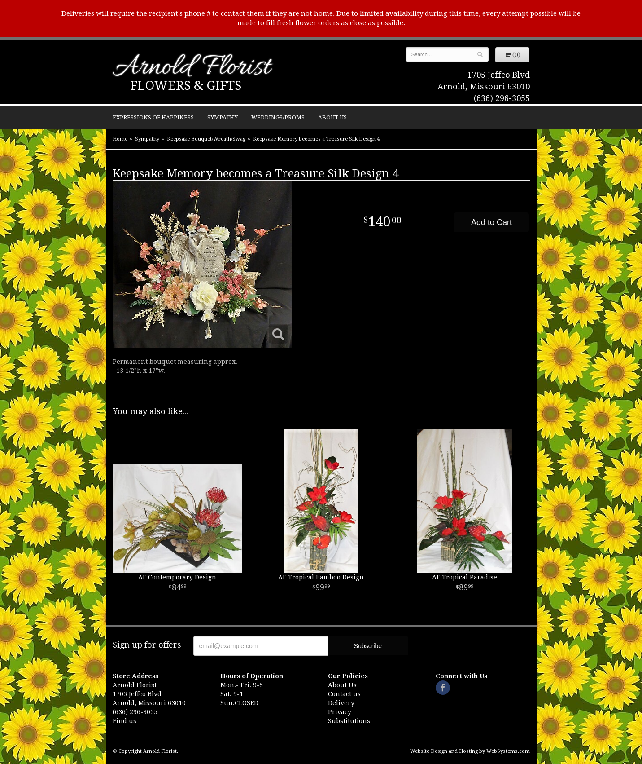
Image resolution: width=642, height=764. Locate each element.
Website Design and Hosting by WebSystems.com (470, 751)
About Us (332, 117)
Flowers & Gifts (185, 85)
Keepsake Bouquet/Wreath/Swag (206, 139)
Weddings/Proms (278, 117)
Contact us (344, 694)
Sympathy (222, 117)
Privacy (339, 711)
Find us (124, 720)
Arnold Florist (192, 68)
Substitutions (349, 720)
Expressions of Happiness (153, 117)
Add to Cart (491, 222)
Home (120, 139)
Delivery (341, 703)
